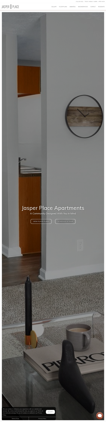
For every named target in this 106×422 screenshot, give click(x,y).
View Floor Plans (41, 221)
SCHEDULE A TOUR (65, 221)
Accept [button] (50, 412)
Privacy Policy (42, 418)
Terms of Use (15, 418)
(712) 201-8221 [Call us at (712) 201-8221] (79, 1)
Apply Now (101, 1)
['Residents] (101, 6)
